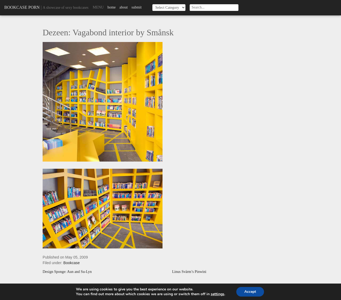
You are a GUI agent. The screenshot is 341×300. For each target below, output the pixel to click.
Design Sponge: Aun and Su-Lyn (67, 272)
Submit (136, 7)
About (123, 7)
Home (111, 7)
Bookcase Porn (22, 7)
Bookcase (71, 263)
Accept (250, 291)
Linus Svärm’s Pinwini (189, 272)
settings (217, 294)
